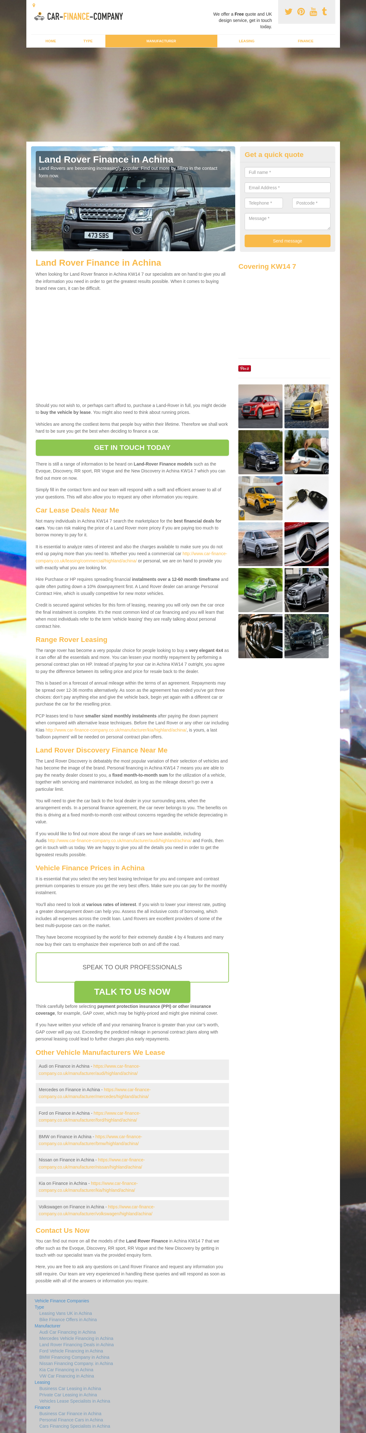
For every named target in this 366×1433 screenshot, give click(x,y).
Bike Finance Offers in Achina (68, 1319)
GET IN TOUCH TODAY (132, 447)
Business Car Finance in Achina (71, 1413)
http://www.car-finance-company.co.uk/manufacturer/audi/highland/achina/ (119, 840)
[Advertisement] (183, 94)
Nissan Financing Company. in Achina (76, 1363)
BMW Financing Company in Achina (74, 1357)
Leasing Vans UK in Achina (66, 1313)
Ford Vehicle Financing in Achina (71, 1350)
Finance (306, 41)
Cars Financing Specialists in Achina (75, 1426)
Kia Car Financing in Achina (66, 1369)
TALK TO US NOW (132, 992)
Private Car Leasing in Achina (68, 1394)
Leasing (247, 41)
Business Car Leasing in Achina (70, 1388)
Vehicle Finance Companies (62, 1300)
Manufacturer (161, 41)
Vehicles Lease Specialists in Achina (75, 1401)
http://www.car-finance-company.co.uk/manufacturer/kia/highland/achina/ (116, 729)
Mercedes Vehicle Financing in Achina (77, 1338)
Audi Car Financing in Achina (68, 1332)
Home (50, 41)
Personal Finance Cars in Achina (71, 1419)
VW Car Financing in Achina (67, 1375)
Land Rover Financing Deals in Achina (77, 1344)
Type (88, 41)
